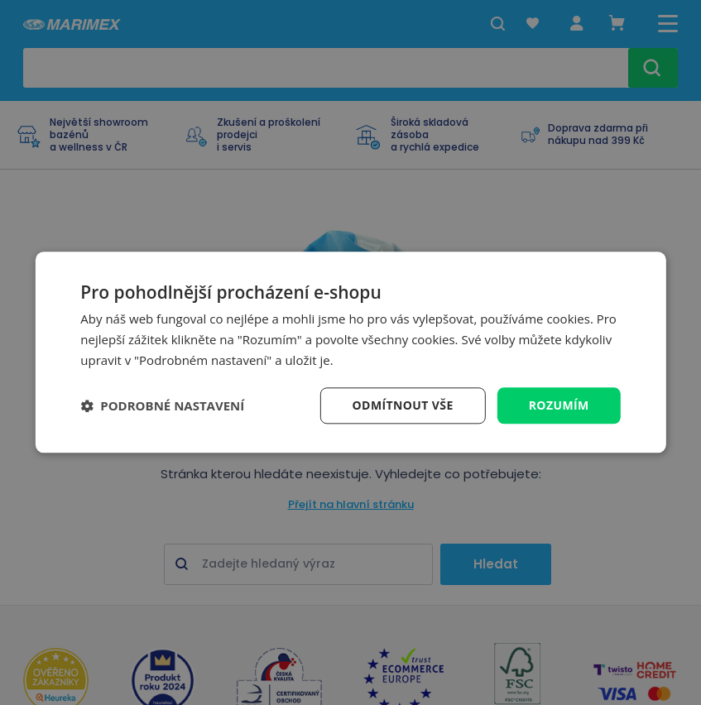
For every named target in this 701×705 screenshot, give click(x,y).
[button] (162, 405)
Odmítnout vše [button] (403, 405)
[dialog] (350, 352)
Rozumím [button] (559, 405)
